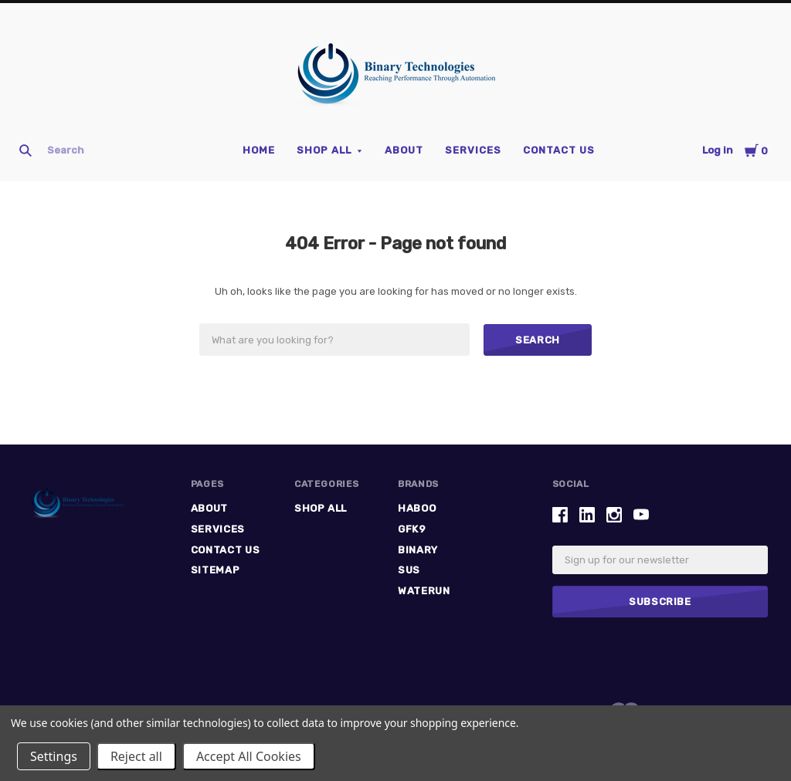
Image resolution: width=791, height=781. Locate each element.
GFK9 (412, 529)
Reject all (136, 756)
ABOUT (404, 150)
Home (259, 150)
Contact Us (559, 150)
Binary (418, 550)
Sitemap (215, 570)
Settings (53, 756)
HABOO (417, 508)
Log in (717, 150)
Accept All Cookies (248, 756)
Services (473, 150)
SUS (409, 570)
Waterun (424, 591)
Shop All (324, 150)
